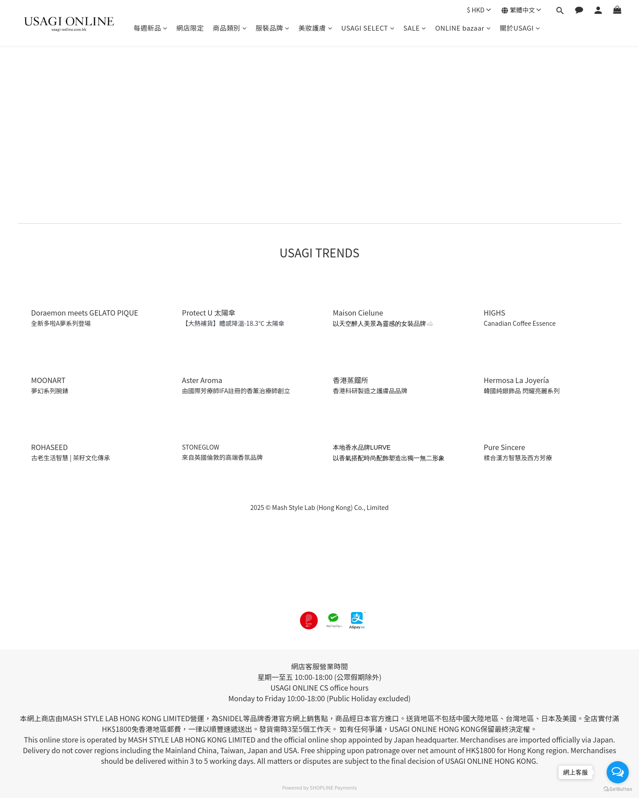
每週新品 (151, 27)
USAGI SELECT (367, 27)
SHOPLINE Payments (333, 787)
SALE (414, 27)
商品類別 (230, 27)
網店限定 (190, 27)
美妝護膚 (316, 27)
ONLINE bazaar (463, 27)
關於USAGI (520, 27)
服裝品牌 (273, 27)
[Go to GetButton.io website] (618, 789)
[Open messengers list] (618, 772)
